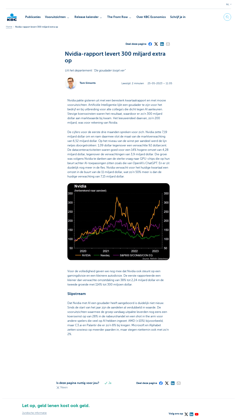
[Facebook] (150, 44)
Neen (62, 387)
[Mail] (168, 44)
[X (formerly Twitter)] (156, 44)
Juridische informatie (34, 412)
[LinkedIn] (162, 44)
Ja (107, 383)
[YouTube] (196, 413)
